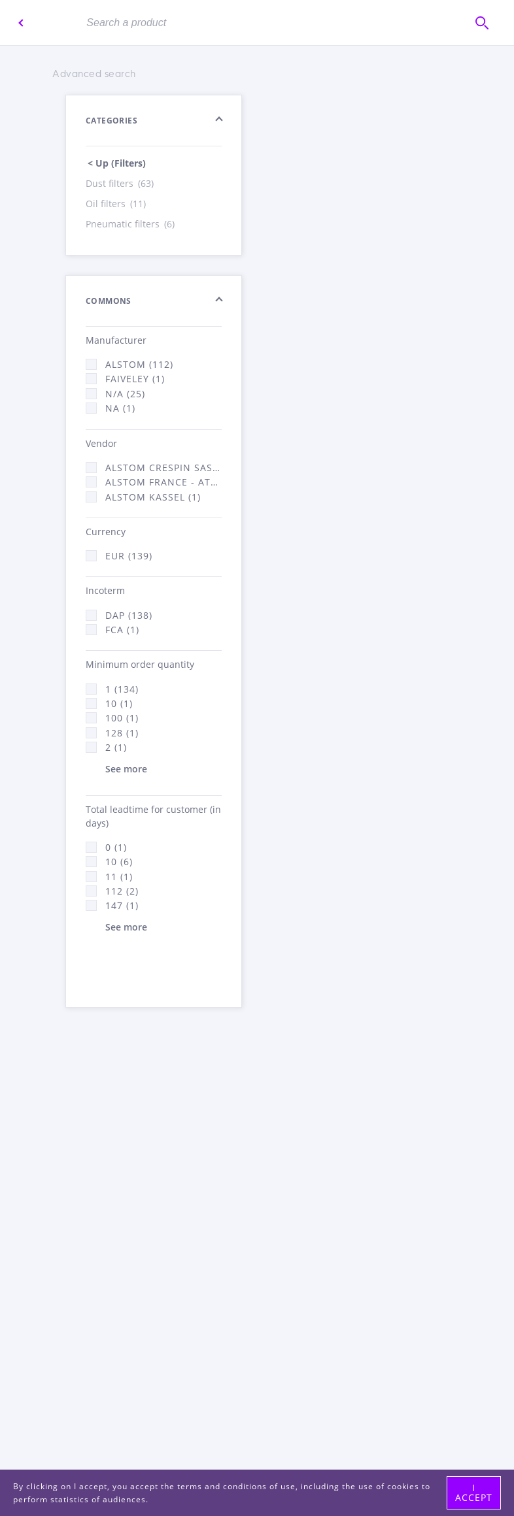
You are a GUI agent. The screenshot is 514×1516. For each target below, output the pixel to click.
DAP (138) (128, 615)
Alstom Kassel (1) (153, 497)
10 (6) (119, 861)
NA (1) (120, 408)
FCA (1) (122, 629)
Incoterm (105, 590)
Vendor (101, 443)
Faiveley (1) (135, 378)
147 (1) (122, 905)
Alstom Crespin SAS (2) (163, 467)
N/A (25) (125, 393)
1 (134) (122, 689)
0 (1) (116, 847)
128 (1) (122, 733)
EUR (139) (128, 556)
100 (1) (122, 718)
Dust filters (121, 183)
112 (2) (122, 891)
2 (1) (116, 747)
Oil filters (117, 203)
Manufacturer (116, 340)
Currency (106, 531)
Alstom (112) (139, 364)
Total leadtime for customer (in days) (153, 816)
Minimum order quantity (140, 664)
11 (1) (119, 876)
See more (126, 769)
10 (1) (119, 703)
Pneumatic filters (131, 224)
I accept (473, 1492)
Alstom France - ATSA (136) (163, 482)
